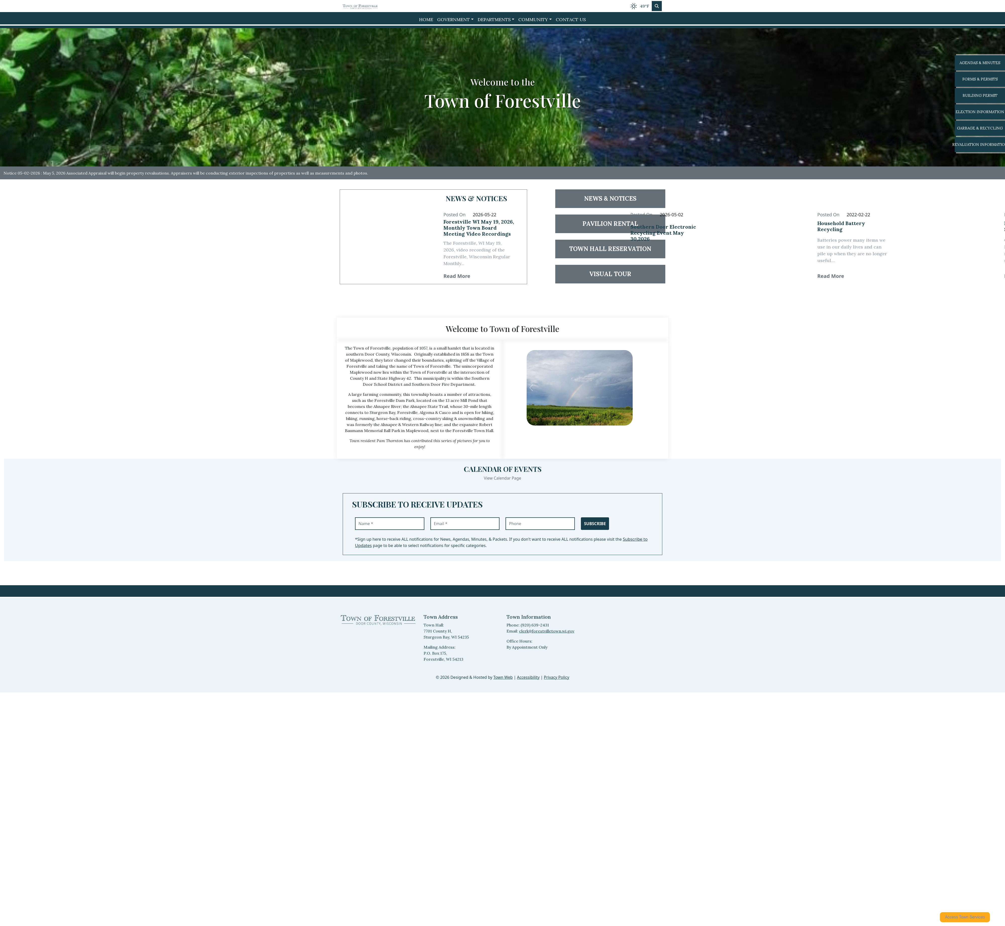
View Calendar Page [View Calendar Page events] (502, 478)
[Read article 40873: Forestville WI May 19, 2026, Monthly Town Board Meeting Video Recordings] (386, 237)
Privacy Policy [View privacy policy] (556, 677)
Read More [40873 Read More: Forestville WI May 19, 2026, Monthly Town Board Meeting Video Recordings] (456, 276)
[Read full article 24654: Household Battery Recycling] (854, 228)
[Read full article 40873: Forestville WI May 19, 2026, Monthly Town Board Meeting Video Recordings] (480, 229)
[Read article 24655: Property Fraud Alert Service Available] (947, 237)
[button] (455, 19)
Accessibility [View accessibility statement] (528, 677)
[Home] (360, 6)
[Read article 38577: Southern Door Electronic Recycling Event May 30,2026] (573, 237)
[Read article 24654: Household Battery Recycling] (760, 237)
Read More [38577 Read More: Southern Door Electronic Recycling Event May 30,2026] (643, 276)
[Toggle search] (657, 6)
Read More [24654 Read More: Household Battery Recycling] (830, 276)
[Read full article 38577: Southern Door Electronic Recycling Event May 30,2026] (667, 237)
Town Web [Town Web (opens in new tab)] (503, 677)
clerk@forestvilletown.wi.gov (546, 631)
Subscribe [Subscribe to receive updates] (595, 523)
